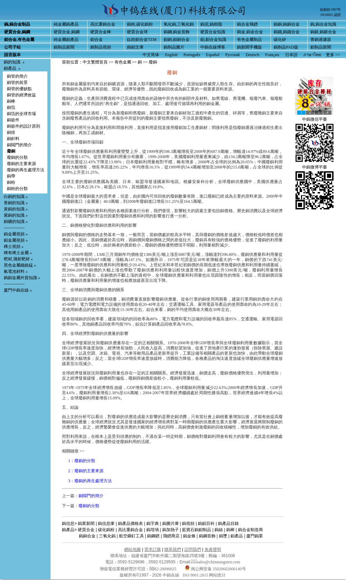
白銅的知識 (14, 196)
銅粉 (11, 182)
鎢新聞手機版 (249, 47)
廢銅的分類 (17, 157)
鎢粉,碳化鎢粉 (140, 24)
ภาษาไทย (312, 54)
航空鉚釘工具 (131, 536)
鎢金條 (189, 536)
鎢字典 (152, 523)
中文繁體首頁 (95, 62)
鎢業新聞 (86, 523)
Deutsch (252, 54)
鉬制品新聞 (320, 47)
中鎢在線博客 (212, 47)
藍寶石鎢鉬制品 (196, 529)
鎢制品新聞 (64, 47)
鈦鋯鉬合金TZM (141, 39)
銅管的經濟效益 (21, 95)
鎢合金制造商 (250, 529)
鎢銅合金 (87, 536)
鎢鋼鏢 (153, 536)
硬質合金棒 (100, 31)
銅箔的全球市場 (21, 113)
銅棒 (11, 101)
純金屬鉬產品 (66, 39)
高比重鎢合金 (102, 24)
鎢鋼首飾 (207, 536)
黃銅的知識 (14, 209)
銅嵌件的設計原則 (23, 126)
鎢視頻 (188, 523)
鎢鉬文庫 (135, 47)
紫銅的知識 (14, 215)
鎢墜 (223, 536)
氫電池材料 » (16, 271)
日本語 (291, 54)
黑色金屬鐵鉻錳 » (20, 265)
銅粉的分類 (17, 188)
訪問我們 (192, 549)
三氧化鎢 (107, 536)
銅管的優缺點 (19, 88)
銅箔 (11, 107)
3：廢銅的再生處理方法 (90, 480)
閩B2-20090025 (162, 568)
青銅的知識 (14, 202)
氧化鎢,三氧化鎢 (179, 24)
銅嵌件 (13, 120)
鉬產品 (236, 536)
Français (272, 54)
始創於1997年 (330, 9)
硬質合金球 (137, 31)
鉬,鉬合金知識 (213, 39)
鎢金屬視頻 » (16, 234)
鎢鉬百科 (206, 523)
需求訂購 (152, 549)
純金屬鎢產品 (66, 24)
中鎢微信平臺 (314, 119)
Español (212, 54)
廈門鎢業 (254, 536)
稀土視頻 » (14, 246)
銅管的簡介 (17, 76)
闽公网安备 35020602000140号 (215, 568)
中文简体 (151, 54)
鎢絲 (219, 529)
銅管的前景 (17, 82)
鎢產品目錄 (228, 523)
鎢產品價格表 (130, 523)
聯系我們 (172, 549)
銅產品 (10, 68)
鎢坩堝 (152, 529)
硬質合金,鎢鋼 (67, 31)
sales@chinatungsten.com (215, 562)
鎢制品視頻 (100, 47)
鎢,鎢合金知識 (323, 24)
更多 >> (333, 54)
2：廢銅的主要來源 (85, 470)
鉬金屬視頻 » (16, 240)
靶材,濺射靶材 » (18, 259)
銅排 (11, 132)
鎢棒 (230, 529)
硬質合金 (86, 529)
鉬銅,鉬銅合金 (177, 39)
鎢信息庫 (106, 523)
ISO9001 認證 (330, 15)
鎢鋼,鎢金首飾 (177, 31)
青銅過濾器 (320, 39)
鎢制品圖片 (174, 47)
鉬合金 (96, 39)
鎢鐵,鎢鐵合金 (287, 31)
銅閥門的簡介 (19, 144)
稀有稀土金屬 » (18, 252)
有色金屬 (123, 62)
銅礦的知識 (14, 221)
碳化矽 (280, 39)
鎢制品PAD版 (286, 47)
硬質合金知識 (212, 31)
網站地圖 (132, 549)
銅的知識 (12, 62)
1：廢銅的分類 (81, 460)
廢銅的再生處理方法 (25, 169)
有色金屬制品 (249, 39)
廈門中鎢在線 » (18, 290)
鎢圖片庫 (170, 523)
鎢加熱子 (170, 529)
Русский (232, 54)
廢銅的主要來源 (21, 163)
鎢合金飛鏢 (247, 24)
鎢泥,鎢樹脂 (211, 24)
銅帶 (11, 176)
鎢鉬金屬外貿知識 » (22, 277)
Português (191, 54)
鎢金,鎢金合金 (250, 31)
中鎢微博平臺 (314, 167)
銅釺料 (13, 138)
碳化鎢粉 (106, 529)
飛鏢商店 (171, 536)
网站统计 (217, 575)
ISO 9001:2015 (196, 575)
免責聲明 (212, 549)
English (171, 54)
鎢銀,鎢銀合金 (323, 31)
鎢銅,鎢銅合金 (287, 24)
